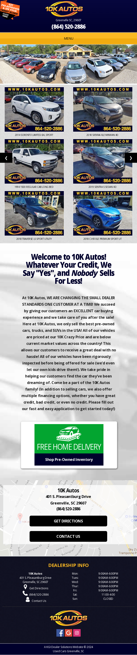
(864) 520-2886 (68, 26)
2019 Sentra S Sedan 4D (103, 187)
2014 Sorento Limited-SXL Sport (34, 135)
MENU (68, 38)
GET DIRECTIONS (68, 521)
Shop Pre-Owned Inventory (68, 459)
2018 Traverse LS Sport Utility (34, 238)
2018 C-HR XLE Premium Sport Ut (102, 238)
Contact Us (39, 601)
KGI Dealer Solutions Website (64, 647)
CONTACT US (68, 536)
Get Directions (38, 588)
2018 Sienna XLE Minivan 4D (102, 135)
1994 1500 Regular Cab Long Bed (34, 187)
